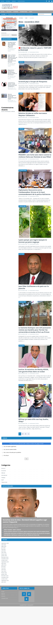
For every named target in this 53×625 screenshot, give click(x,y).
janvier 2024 (4, 574)
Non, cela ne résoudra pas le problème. (12, 452)
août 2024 (3, 563)
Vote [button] (26, 458)
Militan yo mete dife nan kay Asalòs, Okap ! (34, 420)
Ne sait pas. (6, 455)
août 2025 (3, 544)
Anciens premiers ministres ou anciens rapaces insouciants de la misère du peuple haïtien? (26, 531)
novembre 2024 (4, 558)
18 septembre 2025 (12, 48)
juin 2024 (3, 566)
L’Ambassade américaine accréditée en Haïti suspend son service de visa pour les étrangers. (27, 533)
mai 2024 (3, 568)
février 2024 (4, 572)
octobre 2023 (4, 578)
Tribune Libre (4, 482)
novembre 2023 (4, 577)
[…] (45, 57)
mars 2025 (3, 552)
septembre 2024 (5, 561)
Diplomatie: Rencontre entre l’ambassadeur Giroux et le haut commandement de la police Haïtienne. (35, 192)
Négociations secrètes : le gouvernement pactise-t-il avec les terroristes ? (12, 72)
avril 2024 (3, 569)
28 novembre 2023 (23, 159)
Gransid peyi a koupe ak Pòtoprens (33, 81)
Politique (9, 11)
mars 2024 (3, 571)
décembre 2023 (4, 575)
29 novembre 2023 (23, 52)
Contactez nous (21, 1)
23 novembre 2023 (23, 244)
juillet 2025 (3, 546)
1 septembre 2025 (12, 76)
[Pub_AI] (9, 30)
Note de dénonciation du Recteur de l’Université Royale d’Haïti (12, 97)
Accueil (2, 1)
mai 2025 (3, 549)
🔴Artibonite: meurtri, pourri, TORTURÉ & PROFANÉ (35, 49)
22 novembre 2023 (23, 334)
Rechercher (3, 33)
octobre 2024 (4, 560)
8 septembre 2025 (12, 63)
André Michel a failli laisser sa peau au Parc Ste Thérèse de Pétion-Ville (21, 535)
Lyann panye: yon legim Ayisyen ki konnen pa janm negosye (33, 241)
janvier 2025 (4, 555)
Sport (30, 11)
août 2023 (3, 582)
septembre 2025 (5, 543)
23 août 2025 (11, 87)
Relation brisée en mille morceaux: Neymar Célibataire (33, 114)
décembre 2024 (4, 557)
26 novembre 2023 (23, 196)
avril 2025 (3, 551)
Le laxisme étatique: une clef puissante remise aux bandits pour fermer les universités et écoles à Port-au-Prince (35, 329)
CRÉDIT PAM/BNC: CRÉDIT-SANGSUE (12, 529)
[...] (17, 527)
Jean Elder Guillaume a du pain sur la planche (34, 287)
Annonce (14, 1)
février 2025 (4, 554)
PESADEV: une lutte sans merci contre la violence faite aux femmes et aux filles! (35, 155)
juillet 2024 (3, 565)
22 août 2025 (11, 100)
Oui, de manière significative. (10, 446)
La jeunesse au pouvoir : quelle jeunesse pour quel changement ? (12, 84)
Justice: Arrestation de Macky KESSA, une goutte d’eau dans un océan (34, 370)
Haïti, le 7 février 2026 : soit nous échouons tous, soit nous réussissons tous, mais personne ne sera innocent (12, 58)
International (23, 11)
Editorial (8, 1)
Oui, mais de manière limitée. (10, 449)
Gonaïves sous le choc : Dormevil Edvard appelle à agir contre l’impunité (12, 45)
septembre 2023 (5, 580)
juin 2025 (3, 547)
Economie (15, 11)
